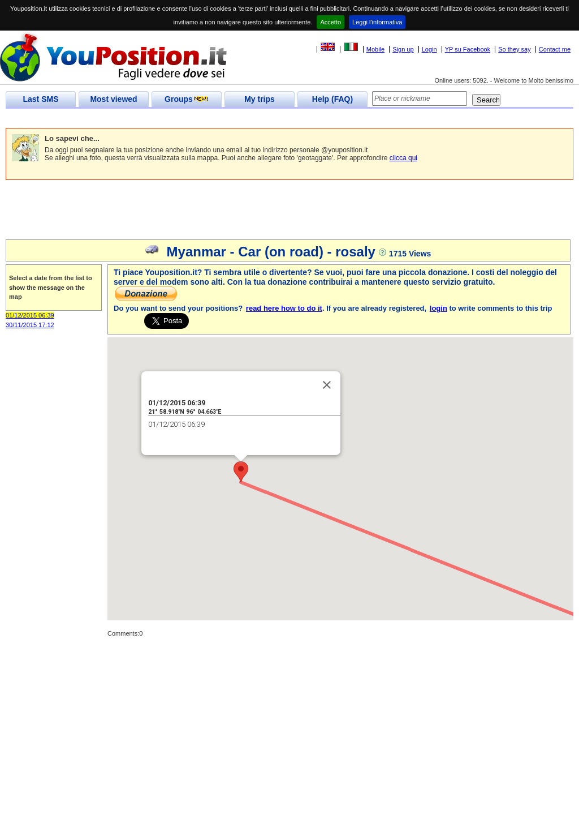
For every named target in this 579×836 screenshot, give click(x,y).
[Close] (326, 384)
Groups (187, 99)
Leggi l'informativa (377, 22)
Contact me (555, 49)
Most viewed (113, 99)
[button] (241, 471)
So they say (514, 49)
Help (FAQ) (332, 99)
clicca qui (403, 158)
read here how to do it (284, 308)
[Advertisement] (211, 118)
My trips (259, 99)
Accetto (330, 22)
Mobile (375, 49)
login (438, 308)
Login (429, 49)
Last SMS (40, 99)
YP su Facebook (468, 49)
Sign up (402, 49)
